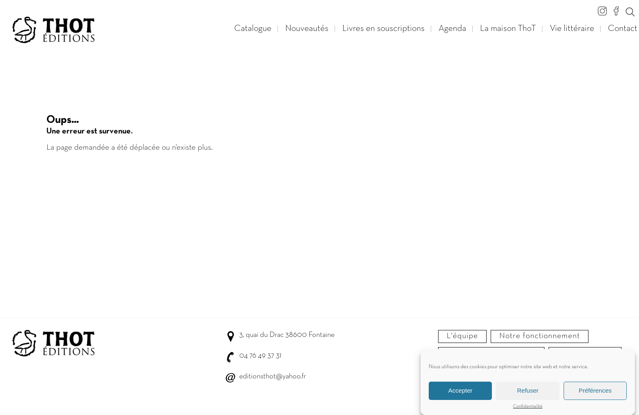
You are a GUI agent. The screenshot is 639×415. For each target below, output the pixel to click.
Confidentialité (527, 408)
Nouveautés (306, 29)
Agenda (452, 29)
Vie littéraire (572, 29)
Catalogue (252, 29)
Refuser (528, 391)
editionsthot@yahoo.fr (272, 376)
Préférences (595, 391)
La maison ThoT (508, 29)
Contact (622, 29)
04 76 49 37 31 (260, 355)
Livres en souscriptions (383, 29)
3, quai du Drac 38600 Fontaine (287, 335)
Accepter (460, 391)
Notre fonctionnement (539, 336)
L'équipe (462, 336)
